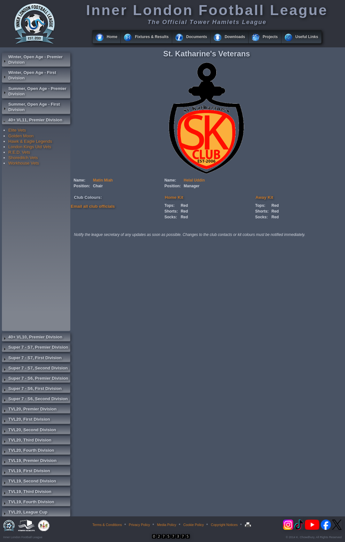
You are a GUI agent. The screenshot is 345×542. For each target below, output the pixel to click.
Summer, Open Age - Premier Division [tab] (34, 91)
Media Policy (166, 525)
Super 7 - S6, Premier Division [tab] (35, 379)
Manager (191, 186)
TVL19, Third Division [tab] (26, 492)
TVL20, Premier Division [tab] (29, 410)
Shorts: (171, 211)
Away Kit (264, 197)
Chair (98, 186)
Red (184, 205)
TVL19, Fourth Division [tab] (28, 502)
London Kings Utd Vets (29, 146)
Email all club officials (93, 206)
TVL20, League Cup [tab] (24, 513)
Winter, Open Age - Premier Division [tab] (32, 59)
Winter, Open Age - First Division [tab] (29, 75)
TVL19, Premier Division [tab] (29, 461)
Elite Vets (17, 130)
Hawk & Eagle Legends (30, 141)
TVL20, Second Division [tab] (29, 430)
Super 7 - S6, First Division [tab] (32, 389)
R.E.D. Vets (19, 152)
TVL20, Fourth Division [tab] (28, 451)
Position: (82, 186)
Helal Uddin (194, 180)
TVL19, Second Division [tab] (29, 482)
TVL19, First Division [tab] (26, 471)
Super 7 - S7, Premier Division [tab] (35, 348)
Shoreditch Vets (23, 157)
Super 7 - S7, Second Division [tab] (35, 369)
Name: (80, 180)
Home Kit (174, 197)
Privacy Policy (139, 525)
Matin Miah (103, 180)
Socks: (171, 217)
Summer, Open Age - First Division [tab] (31, 107)
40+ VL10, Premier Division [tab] (32, 338)
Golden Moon (21, 135)
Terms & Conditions (107, 525)
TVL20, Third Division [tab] (26, 441)
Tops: (170, 205)
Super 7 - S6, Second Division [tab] (35, 399)
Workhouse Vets (23, 163)
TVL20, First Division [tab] (26, 420)
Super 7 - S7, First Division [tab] (32, 358)
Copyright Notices (224, 525)
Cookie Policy (193, 525)
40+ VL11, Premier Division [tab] (32, 120)
